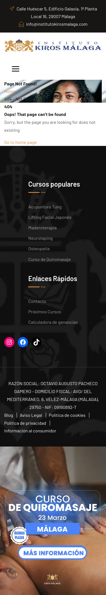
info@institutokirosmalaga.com (52, 24)
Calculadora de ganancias (53, 322)
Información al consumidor (30, 430)
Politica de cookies (67, 415)
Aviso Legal (31, 415)
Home (10, 91)
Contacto (37, 301)
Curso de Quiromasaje (49, 259)
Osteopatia (39, 248)
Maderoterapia (42, 227)
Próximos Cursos (44, 311)
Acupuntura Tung (45, 206)
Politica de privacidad (25, 423)
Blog (8, 415)
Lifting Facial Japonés (50, 217)
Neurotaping (40, 238)
